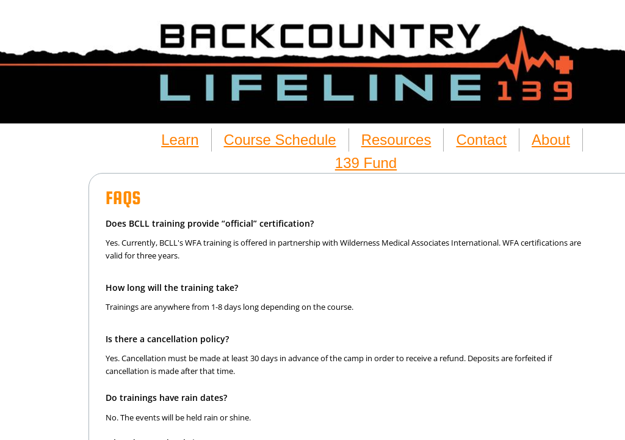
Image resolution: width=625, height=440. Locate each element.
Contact (481, 139)
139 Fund (366, 163)
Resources (396, 139)
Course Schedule (280, 139)
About (551, 139)
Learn (179, 139)
